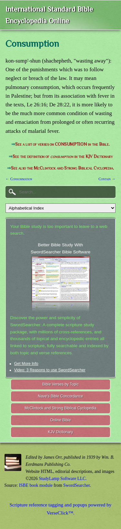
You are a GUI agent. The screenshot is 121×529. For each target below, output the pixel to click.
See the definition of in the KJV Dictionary (63, 156)
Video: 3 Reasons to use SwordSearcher (50, 370)
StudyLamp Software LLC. (62, 478)
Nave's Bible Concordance (60, 396)
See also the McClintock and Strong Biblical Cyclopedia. (62, 168)
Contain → (107, 179)
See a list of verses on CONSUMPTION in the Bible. (62, 144)
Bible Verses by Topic (60, 384)
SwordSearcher (76, 485)
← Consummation (18, 179)
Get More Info (26, 363)
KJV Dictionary (60, 432)
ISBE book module (36, 485)
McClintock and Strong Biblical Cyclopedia (60, 408)
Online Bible (60, 420)
